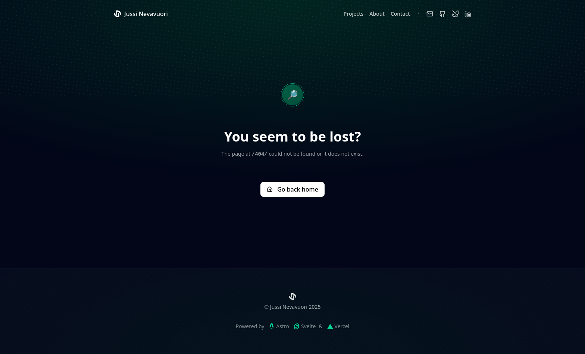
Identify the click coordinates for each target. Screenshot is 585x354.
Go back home (292, 189)
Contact (400, 13)
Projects (354, 13)
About (377, 13)
